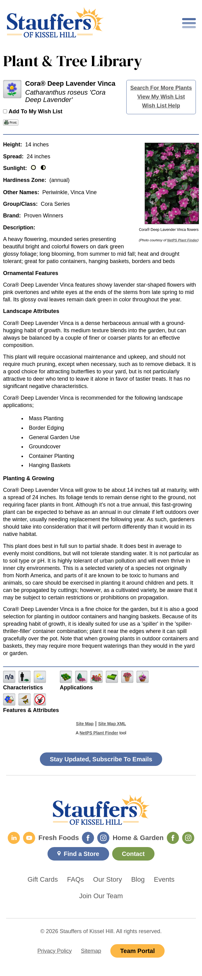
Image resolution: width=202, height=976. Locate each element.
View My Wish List (161, 97)
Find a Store (81, 853)
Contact (133, 853)
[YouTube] (29, 838)
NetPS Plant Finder (182, 240)
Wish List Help (161, 106)
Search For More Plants (161, 88)
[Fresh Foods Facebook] (88, 838)
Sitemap (91, 951)
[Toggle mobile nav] (189, 23)
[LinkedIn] (14, 838)
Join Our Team (101, 896)
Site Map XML (112, 723)
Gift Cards (43, 879)
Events (164, 879)
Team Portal (137, 951)
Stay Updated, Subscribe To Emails (101, 759)
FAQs (75, 879)
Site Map (85, 723)
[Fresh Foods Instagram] (103, 838)
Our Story (107, 879)
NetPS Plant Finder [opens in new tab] (98, 732)
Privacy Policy (54, 951)
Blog (138, 879)
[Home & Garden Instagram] (188, 838)
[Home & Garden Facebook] (173, 838)
